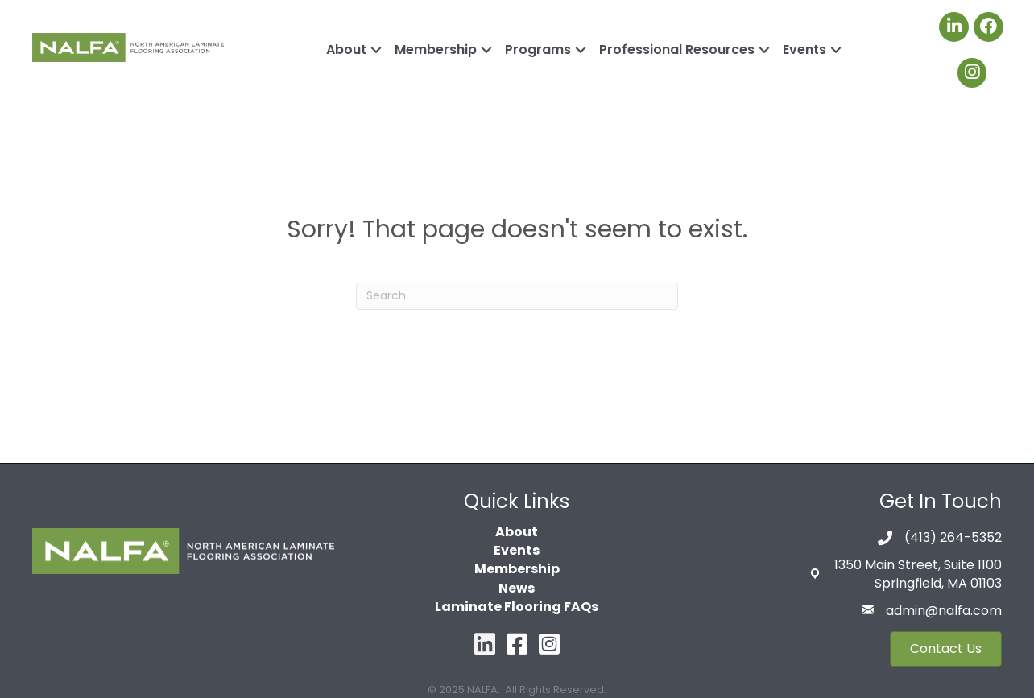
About (346, 49)
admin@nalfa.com (944, 610)
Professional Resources (677, 49)
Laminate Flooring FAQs (516, 606)
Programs (538, 49)
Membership (436, 49)
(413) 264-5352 (953, 537)
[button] (946, 649)
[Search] (517, 296)
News (516, 588)
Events (804, 49)
